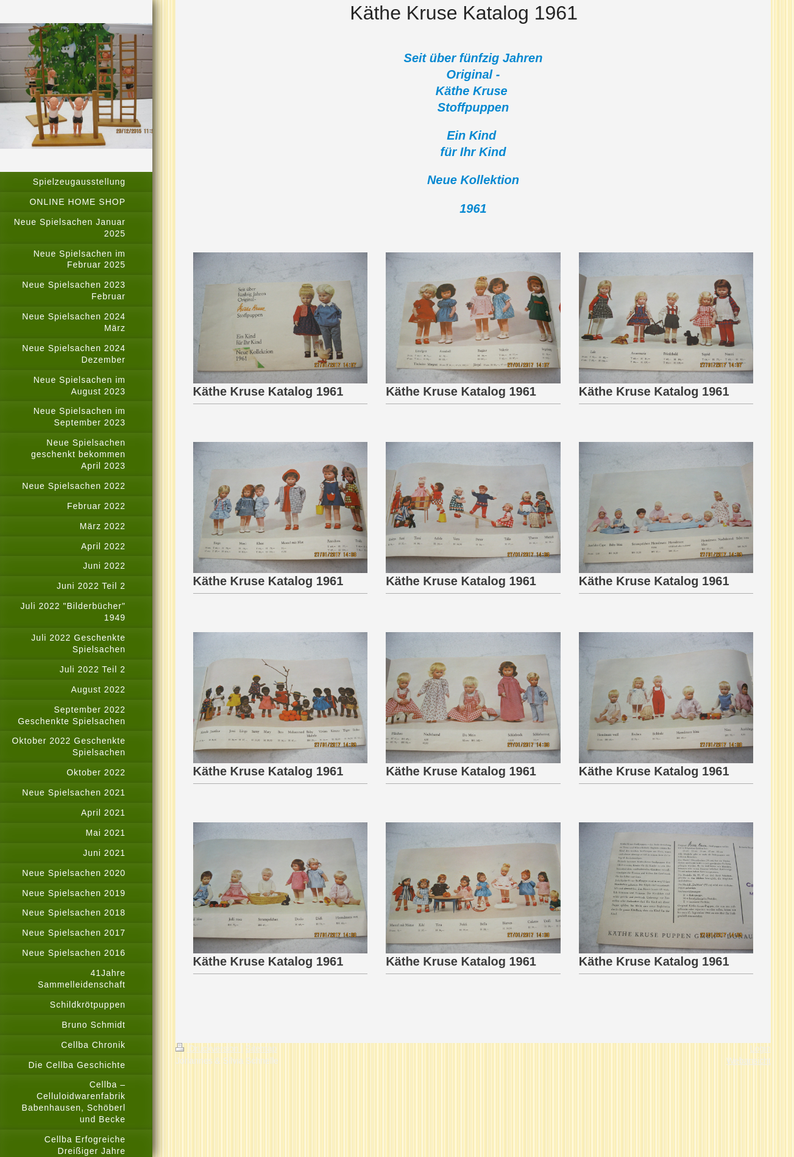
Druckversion (208, 1048)
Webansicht (748, 1061)
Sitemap (261, 1048)
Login (760, 1048)
